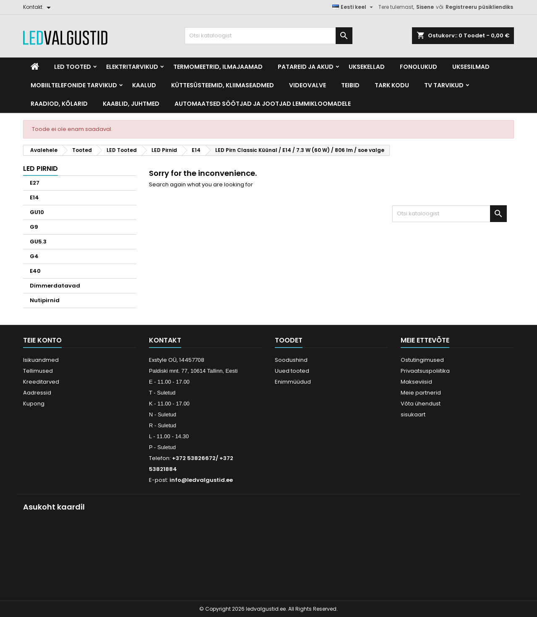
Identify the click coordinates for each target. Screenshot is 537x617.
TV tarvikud (444, 85)
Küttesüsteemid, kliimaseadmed (222, 85)
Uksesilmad (471, 67)
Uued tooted (292, 371)
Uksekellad (367, 67)
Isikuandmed (41, 360)
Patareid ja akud (306, 67)
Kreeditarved (41, 382)
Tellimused (38, 371)
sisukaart (413, 414)
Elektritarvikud (132, 67)
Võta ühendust (421, 404)
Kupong (33, 404)
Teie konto (42, 340)
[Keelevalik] (353, 7)
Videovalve (307, 85)
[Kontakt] (38, 7)
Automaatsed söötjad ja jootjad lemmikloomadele (263, 103)
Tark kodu (392, 85)
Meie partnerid (421, 393)
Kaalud (144, 85)
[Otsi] (268, 35)
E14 (34, 197)
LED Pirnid (40, 168)
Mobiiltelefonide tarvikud (74, 85)
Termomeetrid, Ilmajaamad (218, 67)
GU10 (37, 212)
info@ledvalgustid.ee (201, 480)
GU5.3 (38, 242)
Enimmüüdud (293, 382)
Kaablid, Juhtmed (131, 103)
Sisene (425, 6)
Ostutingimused (422, 360)
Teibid (350, 85)
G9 (34, 227)
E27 (34, 183)
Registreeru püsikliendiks (479, 6)
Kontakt (165, 340)
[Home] (35, 67)
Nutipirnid (45, 300)
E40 (35, 271)
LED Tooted (72, 67)
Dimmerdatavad (55, 286)
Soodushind (291, 360)
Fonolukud (418, 67)
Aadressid (37, 393)
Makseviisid (416, 382)
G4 (34, 256)
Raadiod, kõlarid (59, 103)
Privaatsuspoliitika (425, 371)
